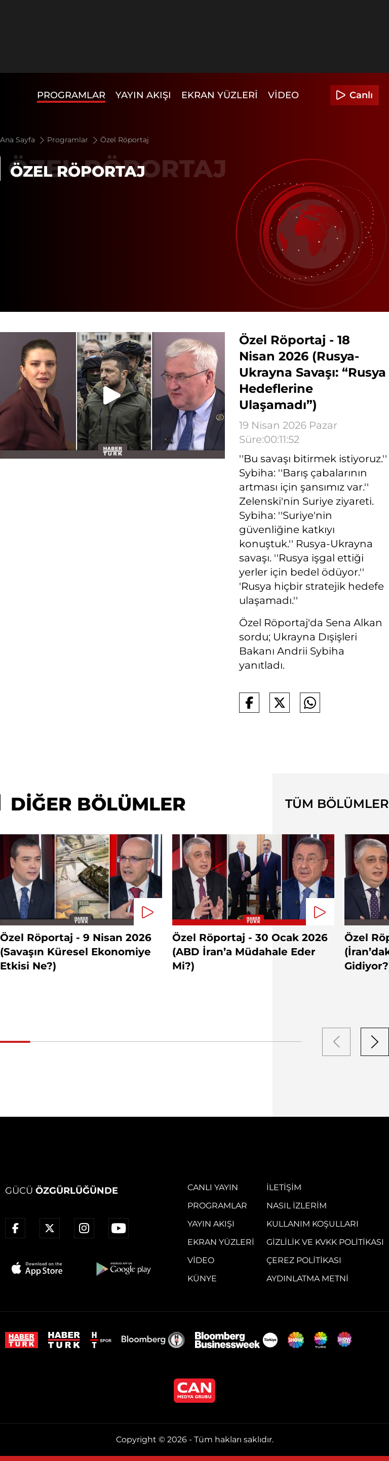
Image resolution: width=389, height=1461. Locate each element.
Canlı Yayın (212, 1187)
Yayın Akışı (143, 95)
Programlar (71, 95)
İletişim (283, 1187)
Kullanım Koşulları (312, 1224)
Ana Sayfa (23, 139)
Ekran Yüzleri (219, 95)
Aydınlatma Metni (307, 1278)
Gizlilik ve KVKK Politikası (325, 1242)
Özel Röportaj (124, 139)
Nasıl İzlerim (296, 1205)
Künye (202, 1278)
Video (283, 95)
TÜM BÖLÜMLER (337, 803)
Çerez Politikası (303, 1260)
